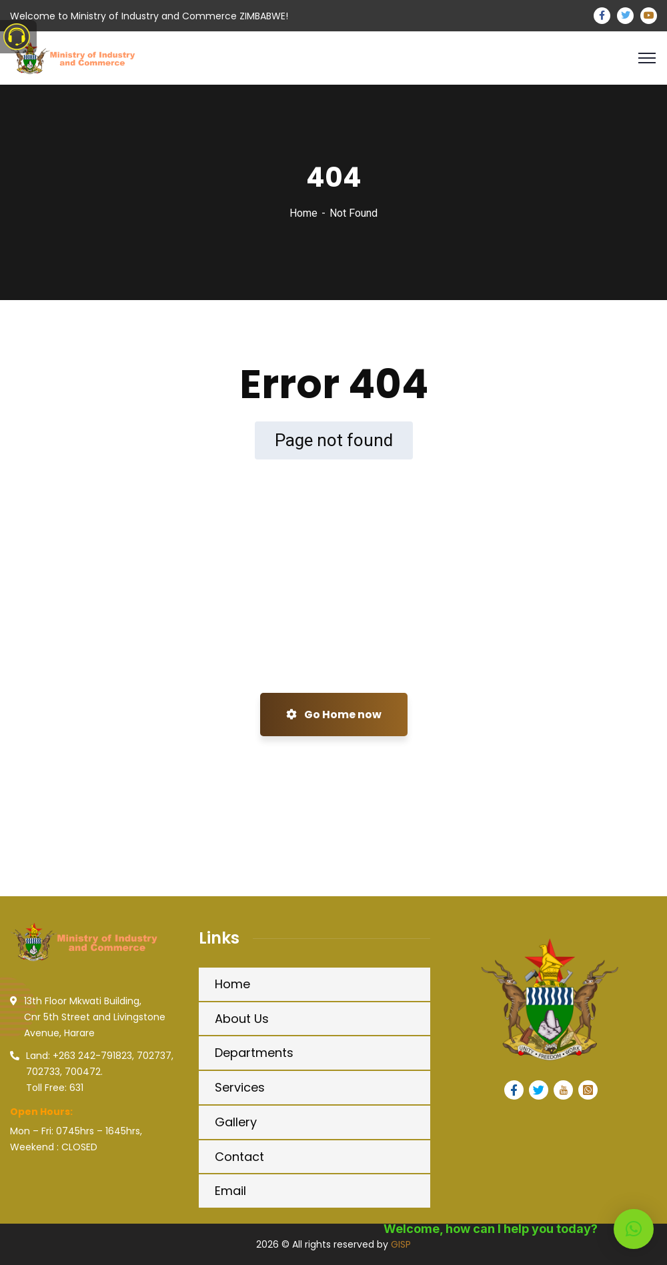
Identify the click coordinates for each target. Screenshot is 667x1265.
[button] (634, 1229)
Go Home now (334, 714)
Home (303, 213)
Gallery (236, 1122)
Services (240, 1087)
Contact (239, 1156)
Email (230, 1190)
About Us (242, 1018)
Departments (254, 1052)
